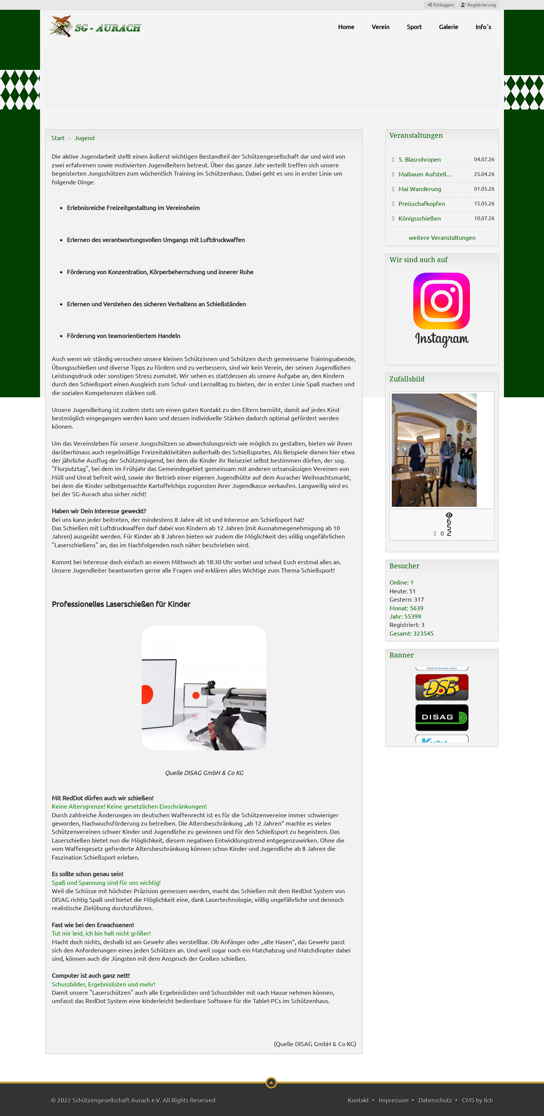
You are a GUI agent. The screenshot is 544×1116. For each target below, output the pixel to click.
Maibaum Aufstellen (426, 174)
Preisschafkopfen (422, 203)
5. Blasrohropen (420, 159)
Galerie (448, 26)
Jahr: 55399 (405, 616)
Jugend (84, 137)
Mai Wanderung (420, 188)
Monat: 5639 (406, 607)
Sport (414, 26)
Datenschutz (435, 1100)
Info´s (483, 26)
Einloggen (440, 5)
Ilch (488, 1100)
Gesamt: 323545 (411, 633)
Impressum (394, 1100)
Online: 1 (401, 582)
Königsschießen (420, 218)
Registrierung (478, 5)
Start (58, 137)
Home (346, 26)
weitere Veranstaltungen (442, 237)
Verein (380, 26)
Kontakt (358, 1100)
